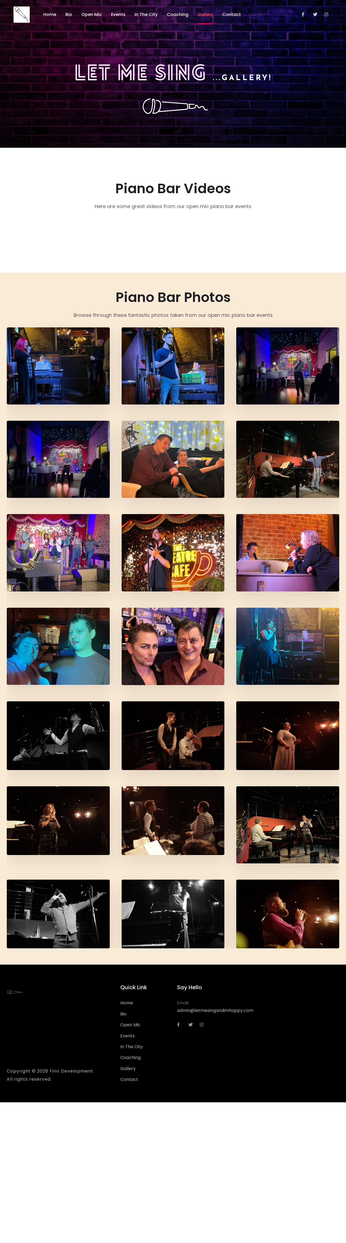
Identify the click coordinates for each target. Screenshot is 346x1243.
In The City (131, 1187)
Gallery (128, 1209)
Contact (129, 1220)
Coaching (130, 1198)
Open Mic (130, 1165)
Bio (123, 1155)
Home (126, 1143)
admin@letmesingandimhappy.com (215, 1151)
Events (127, 1176)
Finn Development (71, 1212)
